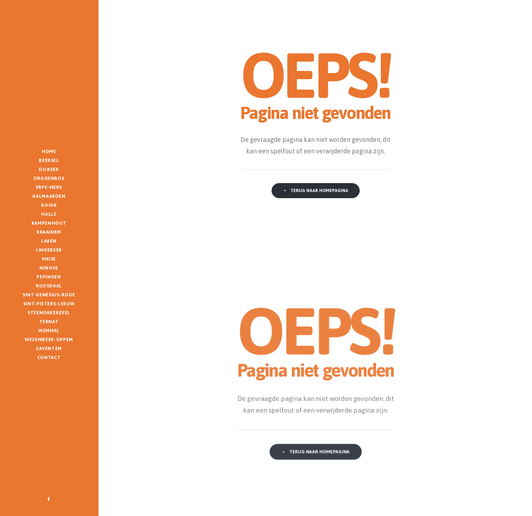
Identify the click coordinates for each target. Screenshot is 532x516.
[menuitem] (49, 499)
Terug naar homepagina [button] (315, 190)
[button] (49, 499)
